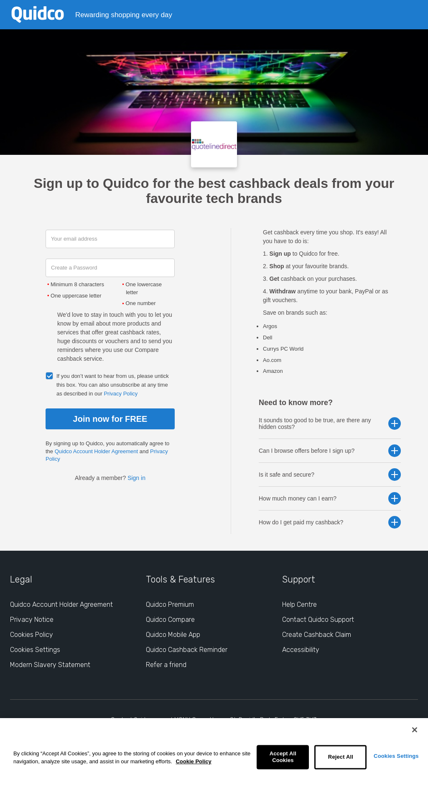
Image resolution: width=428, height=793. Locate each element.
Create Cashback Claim (316, 635)
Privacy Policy (121, 393)
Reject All (340, 757)
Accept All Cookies (283, 757)
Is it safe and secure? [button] (330, 474)
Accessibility (300, 650)
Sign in (136, 478)
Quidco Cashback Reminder (186, 650)
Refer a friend (166, 665)
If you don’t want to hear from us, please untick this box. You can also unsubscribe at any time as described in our (112, 385)
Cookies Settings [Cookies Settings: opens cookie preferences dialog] (35, 650)
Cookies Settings (396, 756)
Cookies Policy (31, 635)
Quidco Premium (170, 604)
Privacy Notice (32, 620)
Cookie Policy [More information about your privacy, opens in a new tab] (193, 761)
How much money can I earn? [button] (330, 498)
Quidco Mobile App (173, 635)
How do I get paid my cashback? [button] (330, 522)
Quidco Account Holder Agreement (96, 451)
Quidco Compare (170, 620)
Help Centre (299, 604)
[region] (214, 755)
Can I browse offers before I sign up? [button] (330, 450)
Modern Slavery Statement (50, 665)
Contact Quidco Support (318, 620)
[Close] (414, 730)
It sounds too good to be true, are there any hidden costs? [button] (330, 423)
